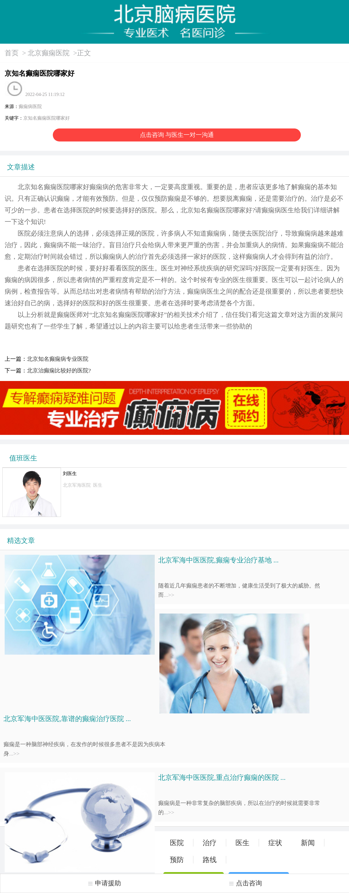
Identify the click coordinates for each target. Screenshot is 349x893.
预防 (177, 859)
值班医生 (23, 458)
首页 (12, 53)
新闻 (308, 843)
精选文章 (21, 540)
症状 (275, 843)
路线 (210, 859)
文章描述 (21, 167)
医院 (177, 843)
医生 (242, 843)
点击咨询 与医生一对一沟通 (177, 134)
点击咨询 (245, 883)
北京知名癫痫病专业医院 (57, 359)
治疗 (210, 843)
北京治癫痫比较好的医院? (59, 371)
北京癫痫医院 (49, 53)
